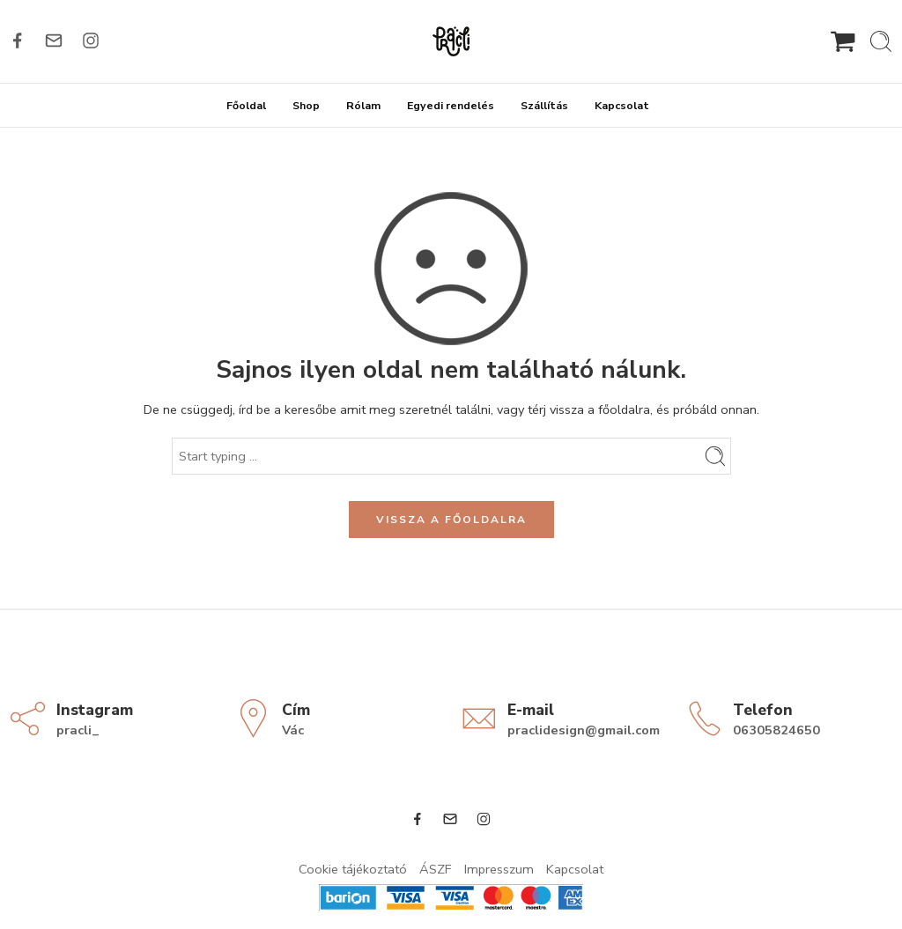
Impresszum (499, 869)
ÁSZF (435, 869)
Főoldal (246, 105)
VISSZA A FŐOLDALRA (451, 519)
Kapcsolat (622, 105)
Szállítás (544, 105)
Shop (306, 105)
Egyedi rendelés (450, 105)
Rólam (363, 105)
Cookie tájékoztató (353, 869)
